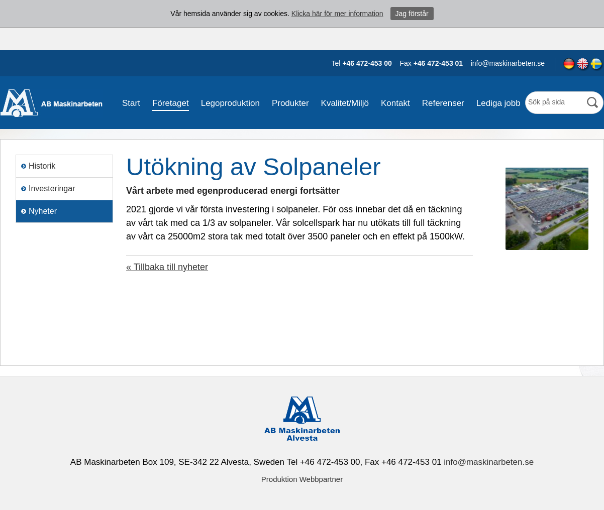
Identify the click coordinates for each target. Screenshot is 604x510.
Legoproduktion (230, 103)
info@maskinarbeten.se (489, 462)
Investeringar (52, 188)
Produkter (290, 103)
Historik (42, 166)
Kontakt (395, 103)
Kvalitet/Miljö (345, 103)
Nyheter (43, 211)
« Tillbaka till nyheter (167, 267)
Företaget (170, 103)
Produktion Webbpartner (302, 479)
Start (131, 103)
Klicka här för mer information (337, 14)
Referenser (443, 103)
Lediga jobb (498, 103)
